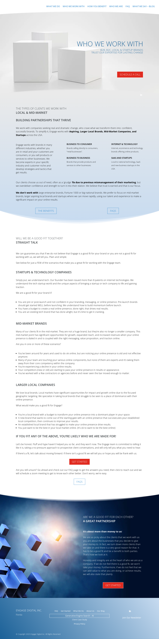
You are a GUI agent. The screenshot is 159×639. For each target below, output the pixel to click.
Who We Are (116, 6)
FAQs (113, 210)
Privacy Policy (79, 624)
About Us (90, 611)
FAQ (128, 6)
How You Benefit (96, 6)
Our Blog (101, 611)
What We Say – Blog (144, 6)
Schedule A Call (130, 74)
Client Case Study (79, 619)
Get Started (79, 461)
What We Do (53, 6)
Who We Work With (74, 6)
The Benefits (46, 210)
